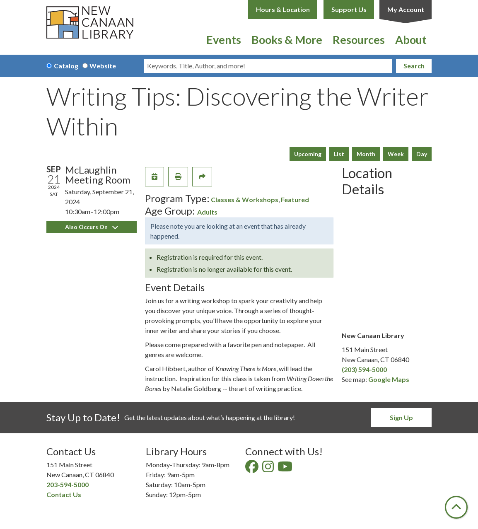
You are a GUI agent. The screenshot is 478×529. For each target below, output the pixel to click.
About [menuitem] (411, 39)
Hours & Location (283, 9)
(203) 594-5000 (364, 369)
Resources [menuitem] (359, 39)
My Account (405, 9)
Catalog (66, 66)
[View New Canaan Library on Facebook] (252, 469)
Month (366, 153)
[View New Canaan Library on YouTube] (286, 469)
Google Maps (388, 379)
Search (414, 66)
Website (102, 66)
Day (421, 153)
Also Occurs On (91, 226)
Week (396, 153)
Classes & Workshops (244, 199)
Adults (207, 212)
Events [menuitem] (223, 39)
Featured (295, 199)
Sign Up (401, 417)
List (339, 153)
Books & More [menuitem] (286, 39)
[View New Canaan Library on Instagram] (268, 469)
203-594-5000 (67, 484)
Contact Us (63, 494)
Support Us (349, 9)
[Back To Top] (456, 507)
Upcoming (307, 153)
